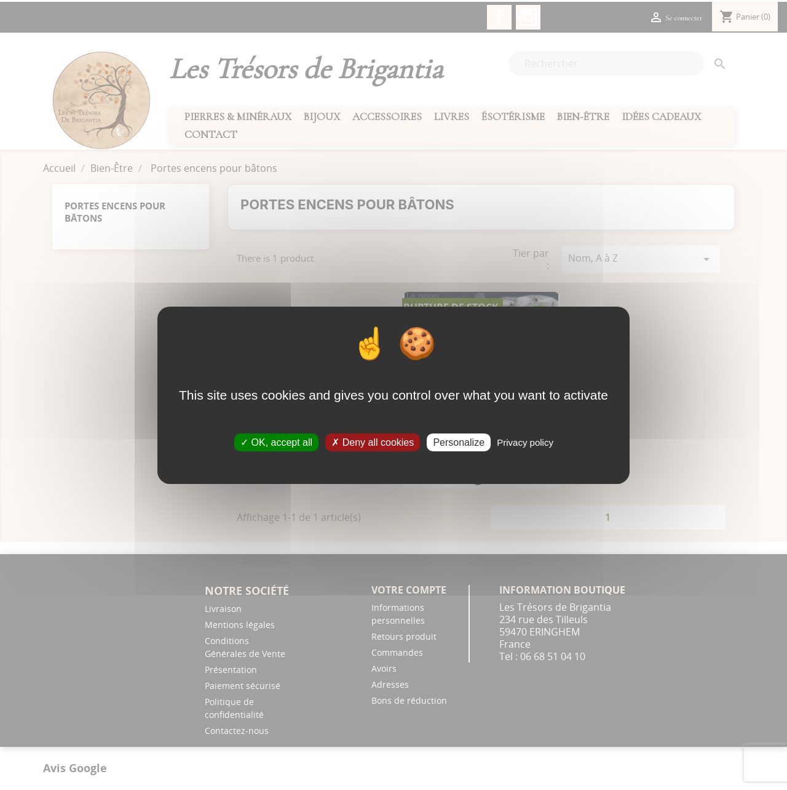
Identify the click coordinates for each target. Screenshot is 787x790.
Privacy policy (525, 442)
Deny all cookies (372, 442)
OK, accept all (276, 442)
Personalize (458, 442)
